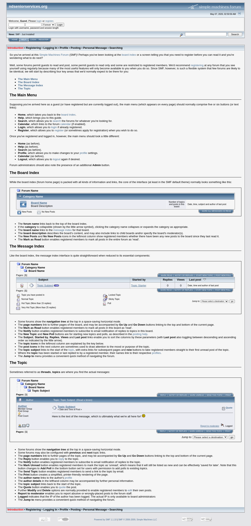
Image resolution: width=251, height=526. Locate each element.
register (49, 20)
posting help (140, 334)
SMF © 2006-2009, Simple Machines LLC (137, 519)
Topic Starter (138, 285)
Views (181, 279)
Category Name (33, 196)
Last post (197, 279)
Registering (33, 47)
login (39, 20)
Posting (76, 47)
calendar (65, 124)
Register (43, 40)
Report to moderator (209, 426)
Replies (167, 279)
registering (197, 65)
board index (129, 54)
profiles (156, 353)
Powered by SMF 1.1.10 (105, 519)
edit (130, 490)
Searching (116, 47)
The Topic (24, 88)
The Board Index (28, 82)
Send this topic (215, 395)
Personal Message (95, 47)
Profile (64, 47)
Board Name (39, 202)
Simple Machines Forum (54, 54)
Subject (43, 279)
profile (83, 153)
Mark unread (197, 395)
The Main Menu (28, 79)
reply (61, 458)
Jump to (196, 301)
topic (71, 349)
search (57, 120)
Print (228, 395)
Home (14, 40)
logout (56, 159)
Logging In (50, 47)
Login (33, 40)
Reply (163, 395)
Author (22, 406)
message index (62, 230)
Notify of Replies (184, 275)
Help (23, 40)
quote (62, 487)
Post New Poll (223, 275)
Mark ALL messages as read (216, 211)
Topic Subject (45, 285)
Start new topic (204, 275)
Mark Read (166, 275)
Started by (139, 279)
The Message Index (30, 85)
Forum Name (30, 190)
